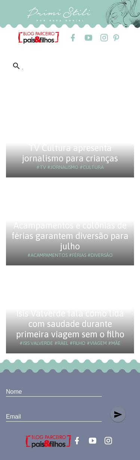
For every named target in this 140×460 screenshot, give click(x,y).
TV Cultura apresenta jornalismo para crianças (70, 153)
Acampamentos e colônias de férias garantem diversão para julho (70, 235)
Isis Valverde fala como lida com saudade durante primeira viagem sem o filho (70, 323)
